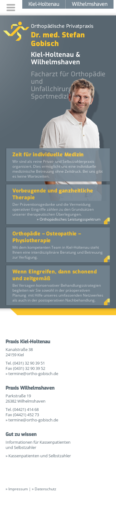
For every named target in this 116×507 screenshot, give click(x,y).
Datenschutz (45, 489)
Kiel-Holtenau (43, 4)
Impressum (18, 489)
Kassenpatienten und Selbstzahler (39, 455)
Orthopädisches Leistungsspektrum (70, 219)
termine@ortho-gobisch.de (33, 373)
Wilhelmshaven (89, 4)
